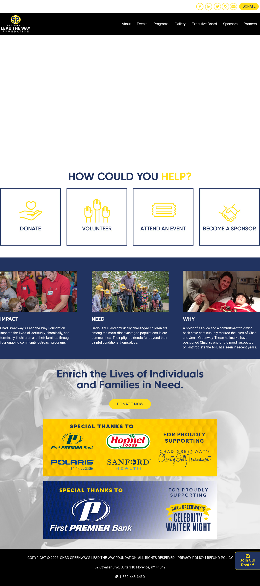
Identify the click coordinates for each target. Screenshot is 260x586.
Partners (250, 24)
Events (142, 24)
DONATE (248, 6)
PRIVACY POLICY (190, 558)
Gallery (180, 24)
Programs (160, 24)
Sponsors (230, 24)
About (126, 24)
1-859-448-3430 (132, 577)
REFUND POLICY (220, 558)
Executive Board (204, 24)
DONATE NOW (130, 403)
